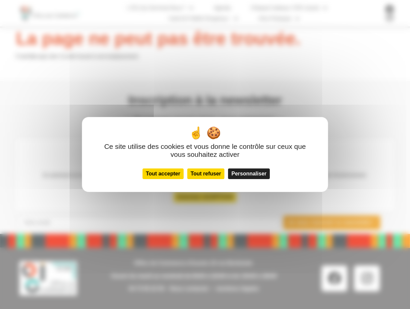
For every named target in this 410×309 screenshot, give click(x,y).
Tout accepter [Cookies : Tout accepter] (163, 173)
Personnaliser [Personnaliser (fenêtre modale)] (248, 173)
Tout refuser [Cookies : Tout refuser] (206, 173)
